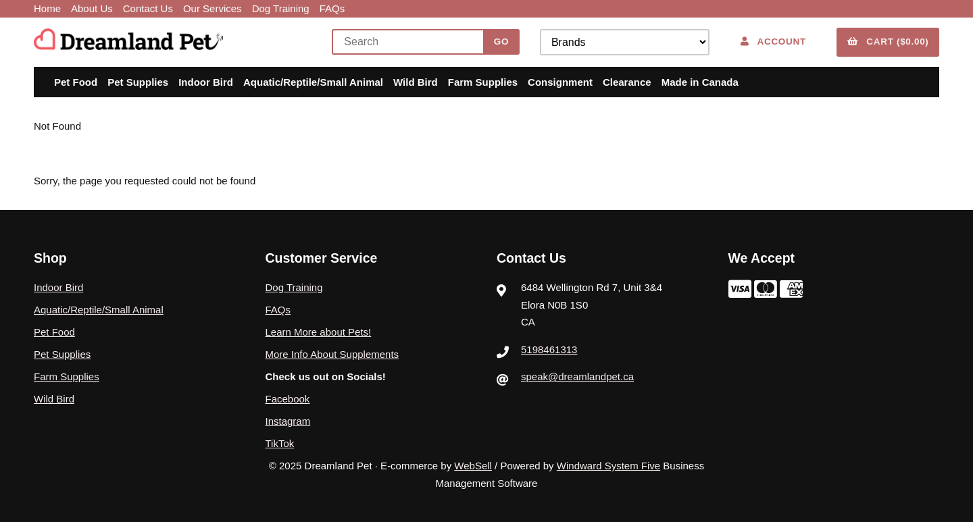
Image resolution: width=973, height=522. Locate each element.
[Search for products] (411, 42)
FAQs (332, 8)
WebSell (473, 465)
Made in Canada (700, 82)
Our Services (212, 8)
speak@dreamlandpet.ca (577, 376)
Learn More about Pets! (319, 332)
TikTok (280, 443)
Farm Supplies (483, 82)
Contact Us (148, 8)
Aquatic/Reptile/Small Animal (313, 82)
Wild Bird (415, 82)
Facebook (288, 398)
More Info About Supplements (332, 354)
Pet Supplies (137, 82)
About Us (92, 8)
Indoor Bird (205, 82)
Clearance (627, 82)
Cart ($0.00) (888, 41)
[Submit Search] (501, 42)
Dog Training (280, 8)
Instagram (288, 421)
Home (47, 8)
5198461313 (549, 349)
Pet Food (75, 82)
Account (773, 41)
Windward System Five (608, 465)
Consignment (560, 82)
